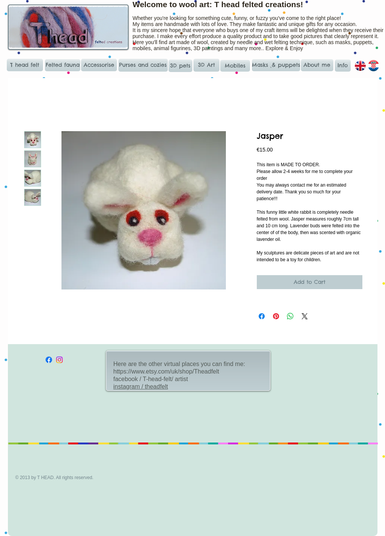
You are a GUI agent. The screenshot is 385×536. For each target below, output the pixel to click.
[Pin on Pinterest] (276, 316)
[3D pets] (180, 66)
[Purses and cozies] (143, 65)
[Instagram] (59, 359)
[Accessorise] (99, 65)
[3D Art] (206, 65)
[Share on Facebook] (261, 316)
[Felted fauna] (62, 65)
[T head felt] (25, 65)
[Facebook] (48, 359)
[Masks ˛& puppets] (276, 65)
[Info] (343, 66)
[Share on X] (304, 316)
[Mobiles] (235, 66)
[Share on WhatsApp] (290, 316)
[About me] (317, 65)
